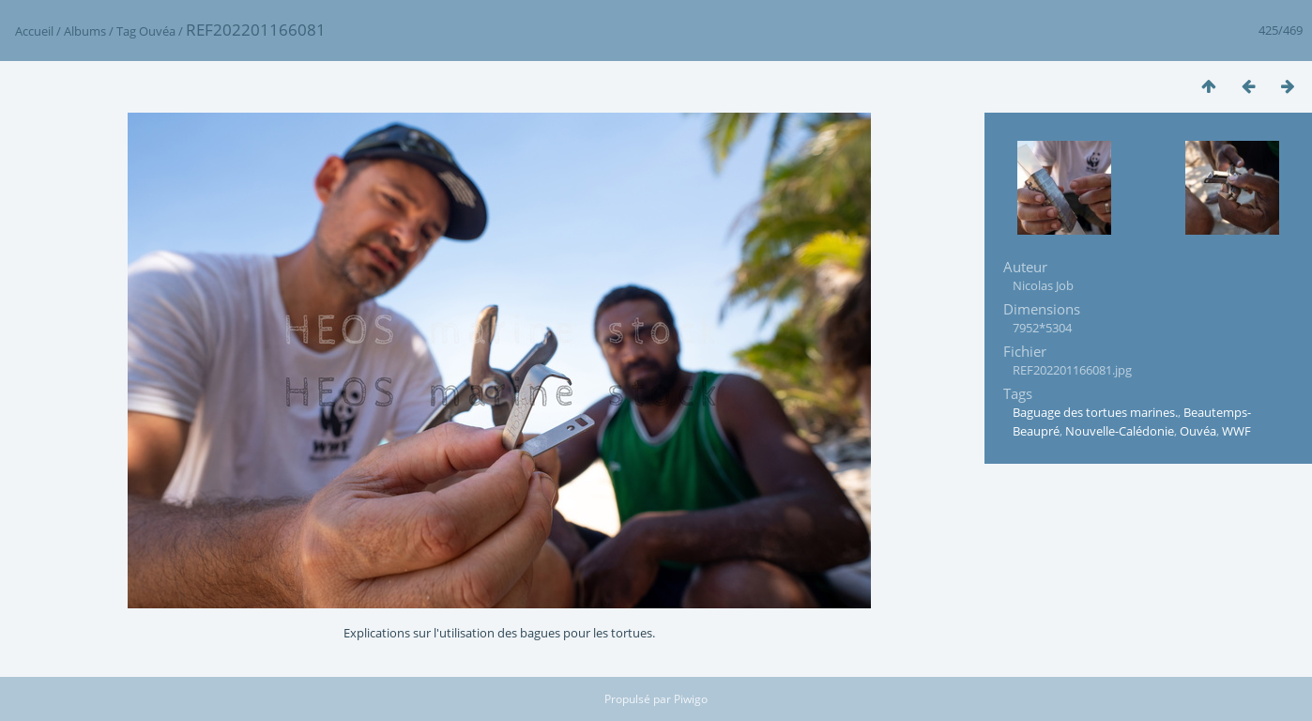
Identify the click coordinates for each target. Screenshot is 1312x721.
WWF (1236, 430)
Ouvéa (157, 31)
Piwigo (691, 699)
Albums (85, 31)
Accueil (34, 31)
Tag (126, 31)
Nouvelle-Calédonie (1119, 430)
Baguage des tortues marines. (1095, 412)
